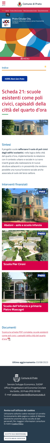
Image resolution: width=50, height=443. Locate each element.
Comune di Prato (32, 4)
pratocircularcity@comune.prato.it (28, 394)
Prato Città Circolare (16, 10)
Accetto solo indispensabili (15, 434)
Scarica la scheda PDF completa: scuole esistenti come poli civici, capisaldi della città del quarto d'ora (25, 335)
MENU (25, 58)
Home (7, 10)
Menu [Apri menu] (4, 3)
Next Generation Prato (30, 10)
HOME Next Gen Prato (14, 78)
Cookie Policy (17, 423)
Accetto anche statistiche (15, 438)
